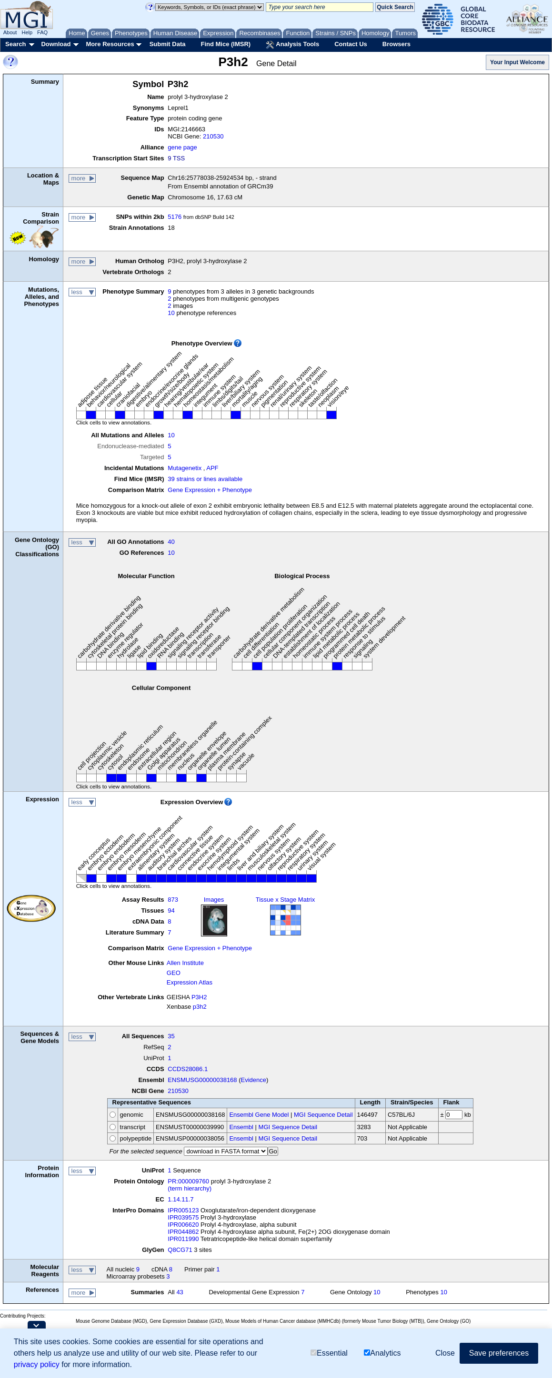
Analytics (382, 1353)
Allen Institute (185, 962)
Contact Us (350, 44)
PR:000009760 (188, 1181)
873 (173, 899)
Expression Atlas (189, 982)
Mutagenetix (184, 468)
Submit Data (168, 44)
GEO (174, 972)
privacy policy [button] (37, 1364)
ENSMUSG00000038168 (202, 1079)
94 (171, 910)
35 (171, 1036)
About (10, 32)
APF (212, 468)
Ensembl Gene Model (259, 1114)
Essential (329, 1353)
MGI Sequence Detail (323, 1114)
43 (179, 1292)
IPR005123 (183, 1210)
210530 (213, 136)
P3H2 (199, 997)
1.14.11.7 (180, 1199)
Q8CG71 (180, 1249)
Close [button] (445, 1353)
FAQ (42, 32)
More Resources (110, 44)
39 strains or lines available (205, 478)
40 (171, 541)
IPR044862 (183, 1231)
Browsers (396, 44)
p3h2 (200, 1006)
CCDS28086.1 (188, 1069)
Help (26, 32)
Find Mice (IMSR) (226, 44)
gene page (182, 147)
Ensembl (241, 1127)
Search (15, 44)
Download (55, 44)
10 (171, 312)
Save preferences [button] (499, 1353)
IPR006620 (183, 1224)
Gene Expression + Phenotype (210, 489)
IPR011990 (183, 1238)
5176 (174, 216)
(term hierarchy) (189, 1188)
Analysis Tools (292, 44)
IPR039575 (183, 1217)
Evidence (253, 1079)
